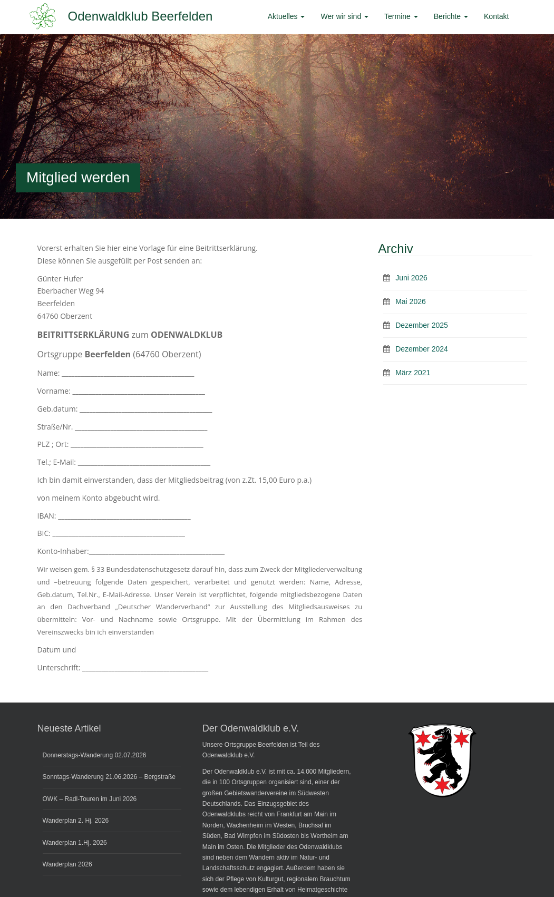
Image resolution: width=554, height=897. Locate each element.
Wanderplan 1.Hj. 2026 (75, 842)
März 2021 (412, 372)
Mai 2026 (410, 301)
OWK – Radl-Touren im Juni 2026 (90, 799)
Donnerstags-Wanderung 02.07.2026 (95, 755)
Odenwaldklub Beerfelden (140, 16)
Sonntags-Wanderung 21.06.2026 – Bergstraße (109, 777)
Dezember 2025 (421, 325)
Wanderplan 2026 (67, 864)
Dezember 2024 (421, 349)
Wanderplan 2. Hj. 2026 (76, 820)
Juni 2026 (411, 278)
